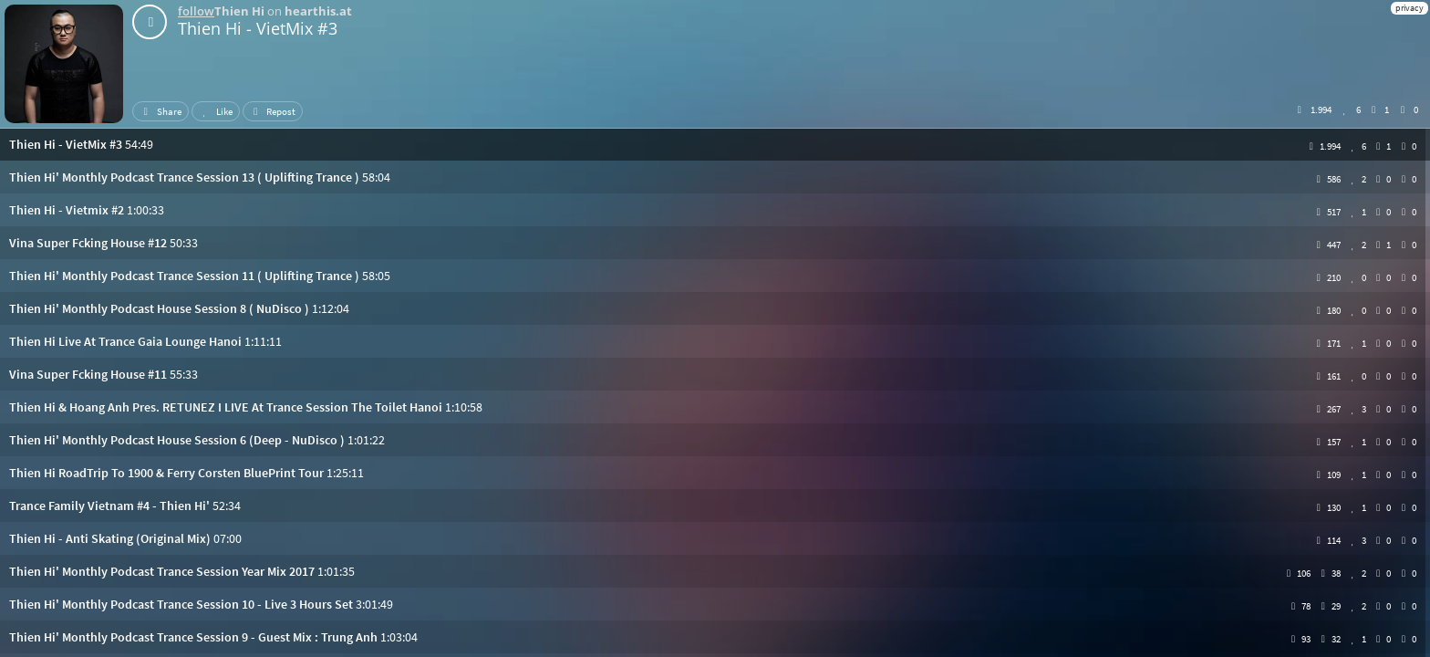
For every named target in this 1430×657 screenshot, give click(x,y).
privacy (1409, 8)
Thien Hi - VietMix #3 (257, 28)
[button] (715, 144)
